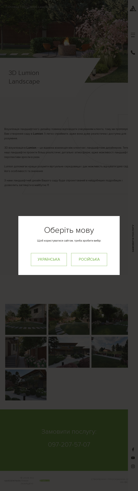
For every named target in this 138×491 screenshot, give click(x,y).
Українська (49, 259)
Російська (89, 259)
